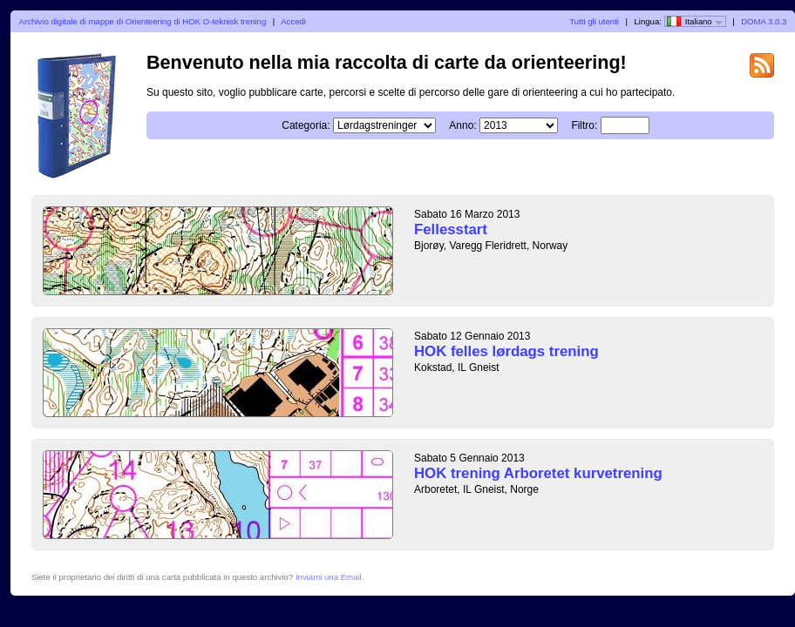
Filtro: (584, 125)
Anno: (462, 125)
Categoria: (306, 125)
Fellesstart (450, 229)
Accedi (293, 21)
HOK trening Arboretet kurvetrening (538, 473)
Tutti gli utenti (594, 21)
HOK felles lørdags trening (506, 351)
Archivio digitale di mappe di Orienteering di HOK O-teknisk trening (143, 21)
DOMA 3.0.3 (763, 21)
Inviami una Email (329, 577)
